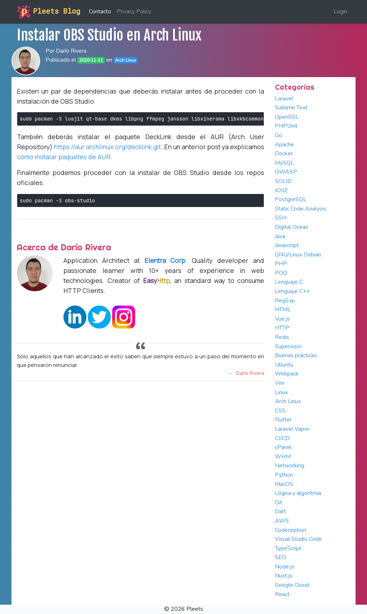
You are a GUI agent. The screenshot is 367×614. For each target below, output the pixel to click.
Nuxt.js (283, 576)
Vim (280, 383)
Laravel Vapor (292, 429)
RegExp (285, 300)
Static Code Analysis (300, 209)
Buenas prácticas (296, 355)
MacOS (284, 484)
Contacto (100, 11)
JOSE (281, 190)
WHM (283, 457)
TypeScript (288, 548)
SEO (280, 557)
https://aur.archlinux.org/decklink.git (107, 146)
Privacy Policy (134, 11)
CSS (280, 411)
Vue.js (282, 319)
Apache (284, 144)
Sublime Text (291, 108)
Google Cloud (292, 585)
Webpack (287, 374)
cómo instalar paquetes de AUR (63, 156)
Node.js (284, 567)
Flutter (283, 420)
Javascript (287, 245)
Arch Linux (288, 401)
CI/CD (282, 438)
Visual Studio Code (298, 539)
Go (278, 135)
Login (340, 11)
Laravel (284, 99)
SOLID (283, 181)
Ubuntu (284, 365)
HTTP (282, 328)
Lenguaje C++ (292, 291)
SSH (280, 218)
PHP (281, 264)
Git (278, 502)
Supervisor (288, 346)
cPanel (283, 447)
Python (284, 475)
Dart (280, 511)
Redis (282, 337)
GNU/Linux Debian (298, 255)
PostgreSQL (290, 199)
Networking (289, 465)
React (282, 594)
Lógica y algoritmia (298, 493)
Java (280, 236)
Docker (284, 153)
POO (281, 273)
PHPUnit (286, 126)
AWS (282, 521)
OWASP (286, 172)
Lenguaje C (289, 282)
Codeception (290, 530)
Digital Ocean (291, 227)
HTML (283, 309)
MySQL (284, 163)
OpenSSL (287, 117)
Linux (281, 392)
